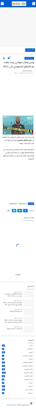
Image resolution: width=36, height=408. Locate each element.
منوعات (17, 393)
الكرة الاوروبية (29, 58)
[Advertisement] (18, 27)
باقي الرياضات (17, 379)
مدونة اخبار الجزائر (11, 405)
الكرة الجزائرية (13, 204)
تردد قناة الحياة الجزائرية (16, 311)
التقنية (17, 352)
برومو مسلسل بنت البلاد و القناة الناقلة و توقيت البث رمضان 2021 (13, 321)
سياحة (17, 383)
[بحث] (2, 3)
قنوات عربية (17, 389)
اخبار (17, 345)
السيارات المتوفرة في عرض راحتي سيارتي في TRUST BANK (13, 295)
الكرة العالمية (17, 376)
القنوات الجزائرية (17, 366)
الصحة (17, 359)
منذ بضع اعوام (17, 291)
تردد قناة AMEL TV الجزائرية (14, 329)
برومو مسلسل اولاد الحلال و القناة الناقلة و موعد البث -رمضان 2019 (12, 304)
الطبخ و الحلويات (17, 362)
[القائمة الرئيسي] (33, 3)
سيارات (17, 386)
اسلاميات (17, 349)
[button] (25, 210)
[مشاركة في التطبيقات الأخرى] (8, 210)
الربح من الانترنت (17, 355)
